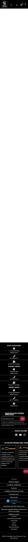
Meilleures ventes (14, 514)
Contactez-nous (14, 494)
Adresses (14, 525)
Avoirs (14, 523)
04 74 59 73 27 (14, 379)
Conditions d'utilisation (14, 485)
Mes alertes (14, 529)
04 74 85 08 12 (14, 358)
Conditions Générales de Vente (14, 491)
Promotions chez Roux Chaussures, (14, 506)
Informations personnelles (14, 518)
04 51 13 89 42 (14, 400)
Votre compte (14, 516)
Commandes (14, 521)
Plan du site (14, 497)
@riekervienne (14, 406)
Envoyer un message (14, 364)
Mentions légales (14, 482)
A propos (14, 488)
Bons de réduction (14, 527)
